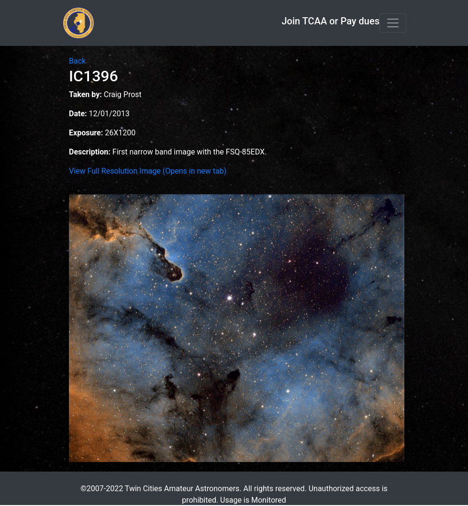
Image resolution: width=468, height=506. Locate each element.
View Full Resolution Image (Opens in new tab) (147, 171)
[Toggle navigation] (392, 23)
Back (77, 61)
